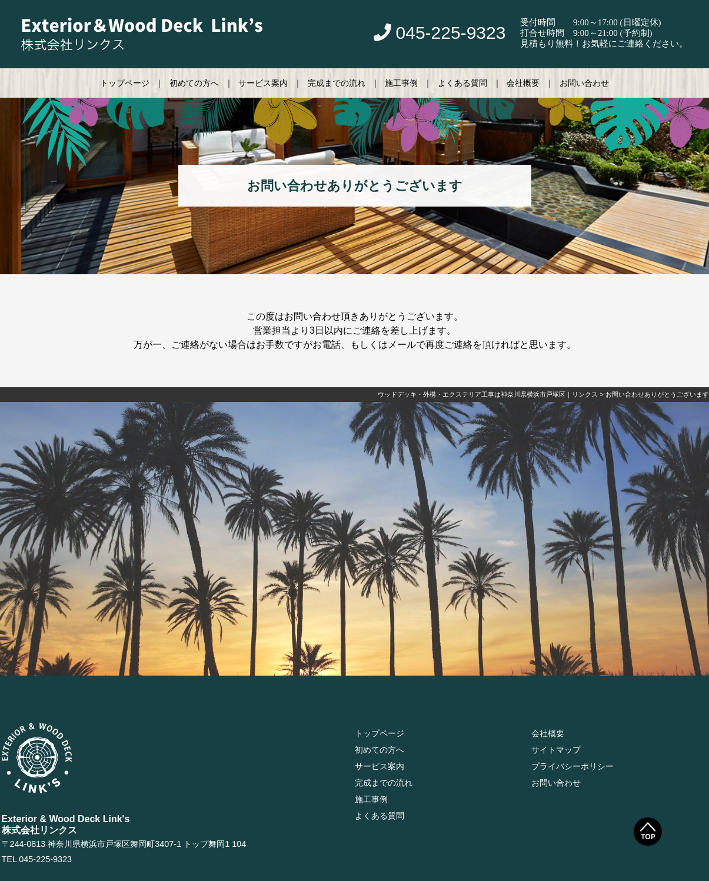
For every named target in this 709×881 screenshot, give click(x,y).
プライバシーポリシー (572, 766)
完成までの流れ (336, 83)
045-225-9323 (440, 32)
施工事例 (401, 83)
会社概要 (523, 83)
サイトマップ (556, 749)
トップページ (124, 83)
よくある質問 (462, 83)
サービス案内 (263, 83)
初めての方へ (194, 83)
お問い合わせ (584, 83)
